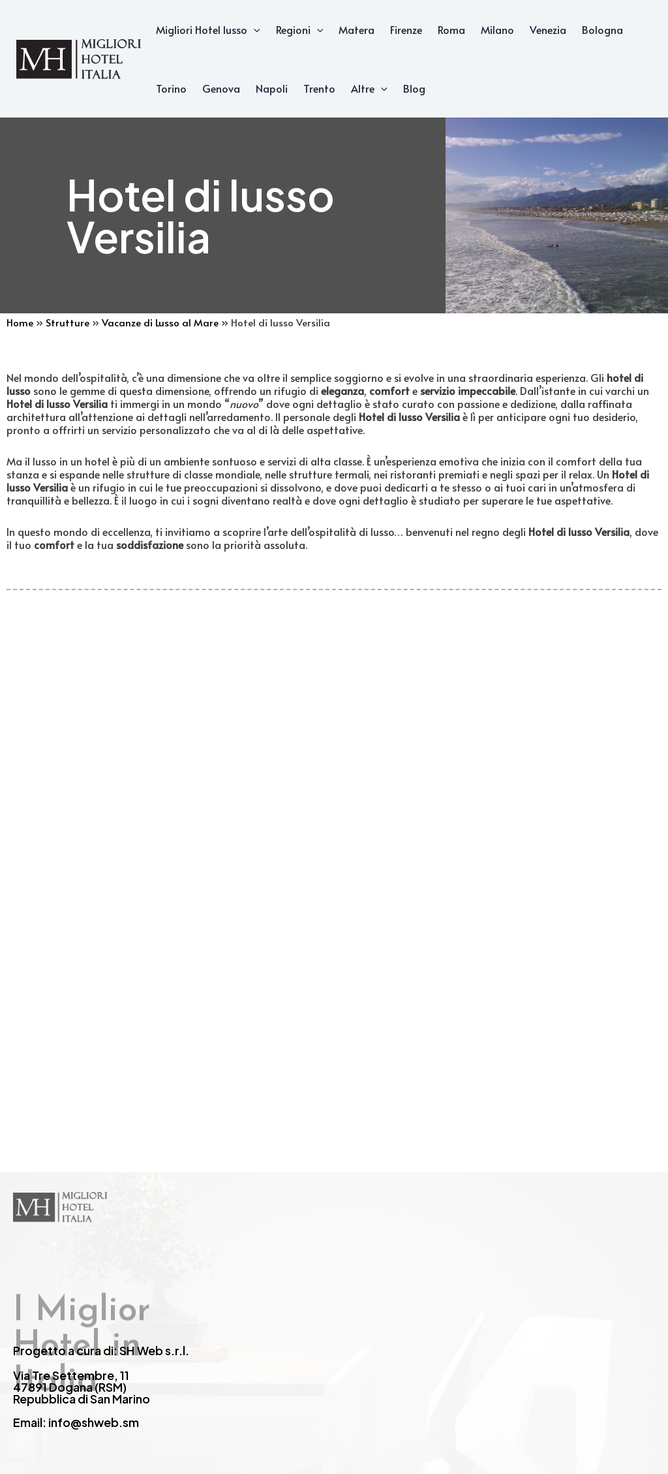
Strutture (67, 322)
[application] (253, 29)
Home (20, 322)
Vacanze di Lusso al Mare (160, 322)
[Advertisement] (334, 826)
